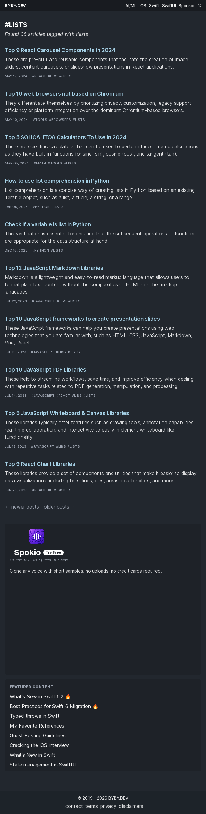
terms (91, 806)
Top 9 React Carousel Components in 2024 (60, 50)
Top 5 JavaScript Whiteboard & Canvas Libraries (67, 413)
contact (74, 806)
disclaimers (131, 806)
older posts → (60, 506)
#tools (40, 120)
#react (39, 76)
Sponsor (187, 6)
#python (41, 207)
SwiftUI (169, 6)
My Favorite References (37, 726)
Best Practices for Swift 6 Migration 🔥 (54, 706)
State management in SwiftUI (43, 765)
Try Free (53, 552)
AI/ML (131, 6)
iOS (143, 6)
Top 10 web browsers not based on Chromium (64, 93)
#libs (53, 76)
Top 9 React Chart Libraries (40, 464)
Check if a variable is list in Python (48, 224)
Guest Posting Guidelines (38, 735)
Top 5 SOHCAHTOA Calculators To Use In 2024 (65, 137)
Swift (154, 6)
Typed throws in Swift (34, 716)
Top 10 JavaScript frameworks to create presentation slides (82, 318)
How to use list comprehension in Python (57, 181)
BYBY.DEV (15, 5)
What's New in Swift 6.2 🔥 (40, 696)
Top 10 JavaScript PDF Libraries (45, 369)
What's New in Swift (32, 755)
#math (40, 163)
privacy (108, 806)
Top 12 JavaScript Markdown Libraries (54, 268)
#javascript (43, 301)
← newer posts (22, 506)
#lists (65, 76)
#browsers (60, 120)
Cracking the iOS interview (39, 745)
